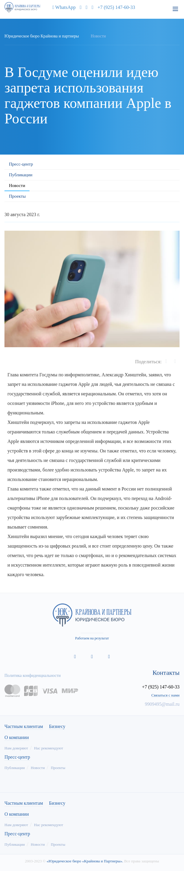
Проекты (17, 196)
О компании (16, 737)
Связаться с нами (165, 695)
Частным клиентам (23, 726)
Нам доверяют (16, 748)
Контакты (166, 672)
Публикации (20, 174)
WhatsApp (62, 7)
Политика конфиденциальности (32, 675)
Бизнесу (57, 726)
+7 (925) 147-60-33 (116, 7)
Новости (17, 185)
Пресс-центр (21, 164)
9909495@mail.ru (162, 704)
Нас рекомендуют (48, 748)
